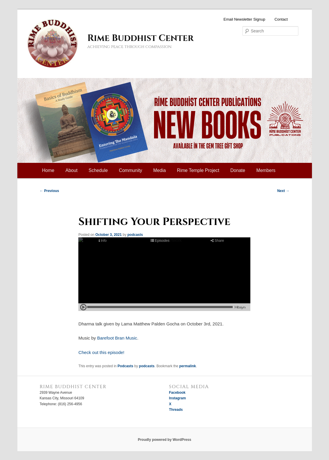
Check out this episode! (101, 352)
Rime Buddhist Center (140, 38)
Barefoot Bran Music (117, 337)
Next (283, 191)
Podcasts (125, 366)
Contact (281, 19)
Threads (176, 410)
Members (265, 170)
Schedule (98, 170)
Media (159, 170)
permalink (187, 366)
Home (48, 170)
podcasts (135, 235)
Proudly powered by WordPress (164, 440)
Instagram (177, 398)
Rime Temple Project (198, 170)
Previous (49, 191)
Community (130, 170)
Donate (237, 170)
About (71, 170)
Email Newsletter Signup (244, 19)
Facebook (177, 392)
